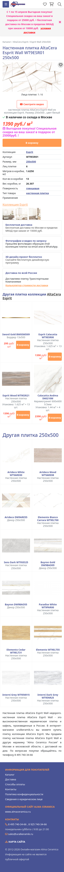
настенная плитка (37, 193)
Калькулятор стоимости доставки (26, 285)
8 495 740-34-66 (17, 824)
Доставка (10, 779)
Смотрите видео (32, 104)
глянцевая (32, 188)
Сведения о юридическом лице (23, 799)
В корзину (32, 142)
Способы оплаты (15, 784)
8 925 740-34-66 (37, 824)
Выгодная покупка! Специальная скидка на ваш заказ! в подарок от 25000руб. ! (29, 131)
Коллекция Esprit (15, 205)
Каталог (10, 774)
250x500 (31, 161)
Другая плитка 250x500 (31, 435)
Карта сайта (15, 841)
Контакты (10, 789)
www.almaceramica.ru (18, 811)
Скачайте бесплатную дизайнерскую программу (27, 259)
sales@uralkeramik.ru (20, 834)
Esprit (29, 152)
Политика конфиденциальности (24, 794)
